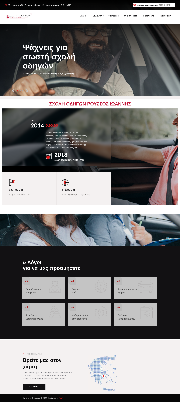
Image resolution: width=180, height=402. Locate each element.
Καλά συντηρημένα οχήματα (125, 291)
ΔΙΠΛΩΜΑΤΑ (97, 16)
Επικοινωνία (34, 387)
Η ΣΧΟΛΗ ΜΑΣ (148, 16)
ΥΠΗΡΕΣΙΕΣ (112, 16)
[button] (17, 90)
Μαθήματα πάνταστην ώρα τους (79, 317)
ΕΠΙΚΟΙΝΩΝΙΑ (165, 16)
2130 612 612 (164, 5)
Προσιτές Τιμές (74, 291)
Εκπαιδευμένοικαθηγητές (31, 291)
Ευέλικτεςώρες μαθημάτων (125, 317)
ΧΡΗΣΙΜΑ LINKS (130, 16)
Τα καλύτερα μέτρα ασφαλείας (32, 317)
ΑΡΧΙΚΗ (83, 16)
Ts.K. (61, 398)
